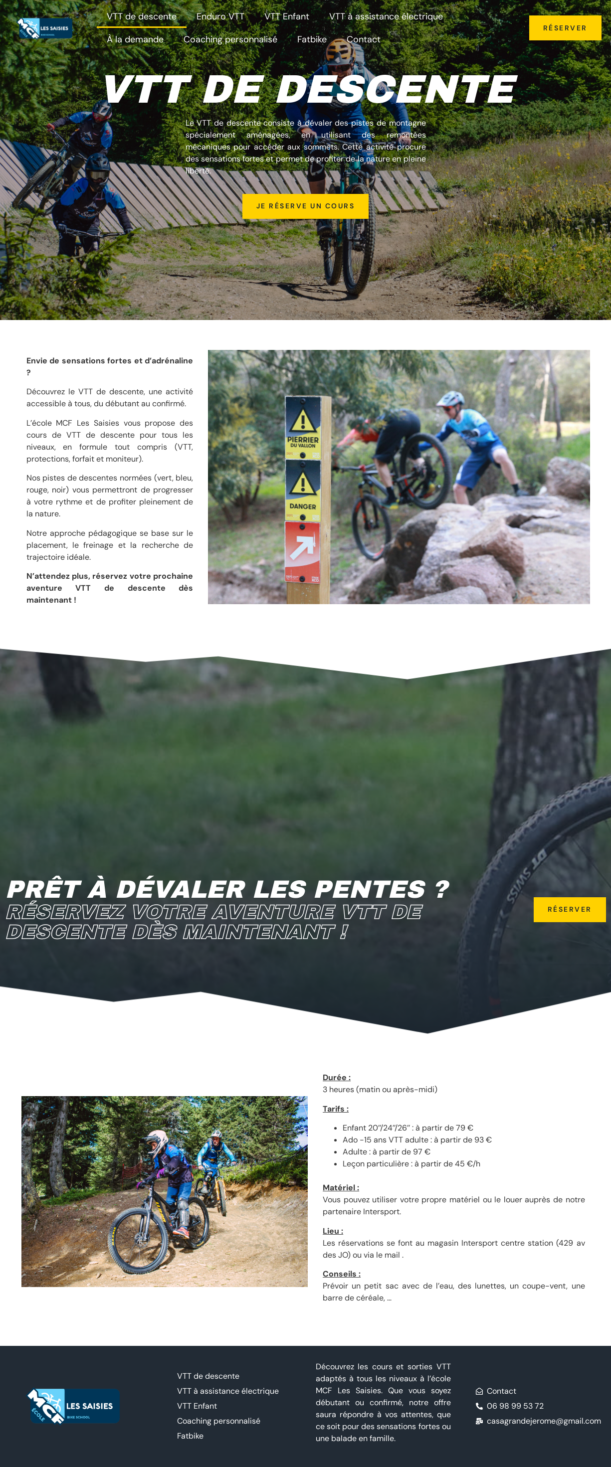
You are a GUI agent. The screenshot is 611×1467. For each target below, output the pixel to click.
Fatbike (312, 39)
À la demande (135, 39)
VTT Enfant (286, 16)
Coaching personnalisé (230, 39)
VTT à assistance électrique (386, 16)
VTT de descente (142, 16)
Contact (364, 39)
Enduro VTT (220, 16)
